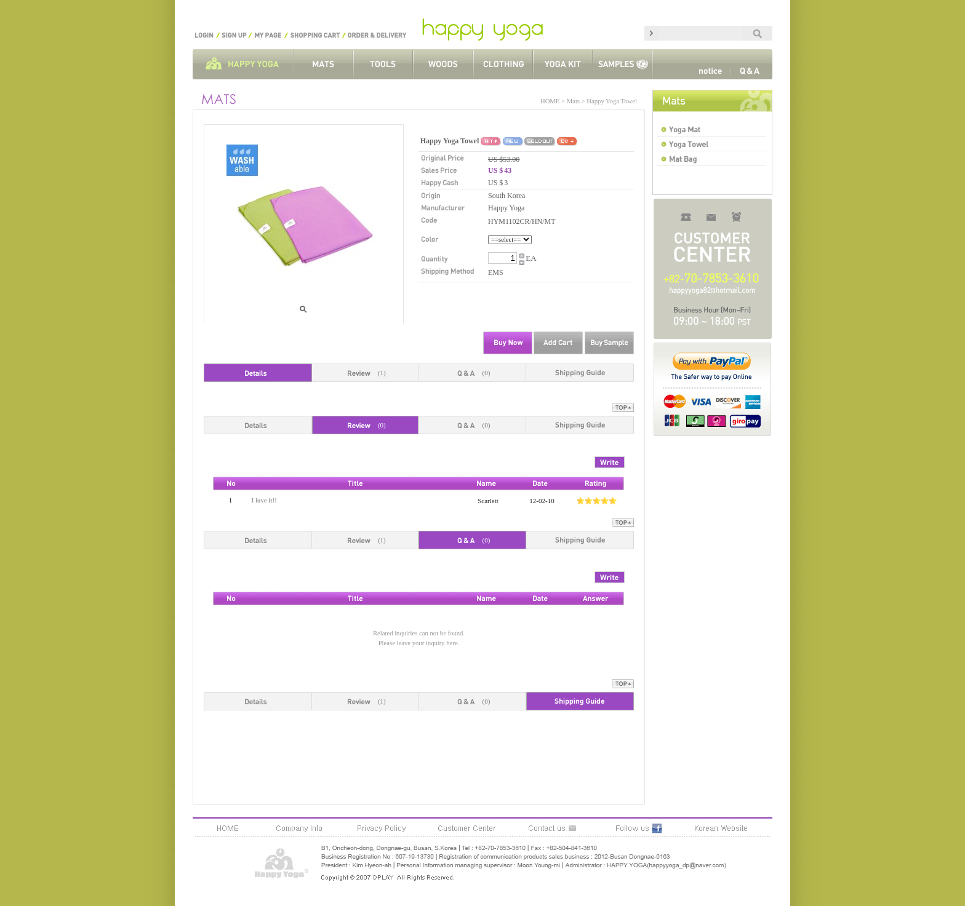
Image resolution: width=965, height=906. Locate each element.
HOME (549, 101)
